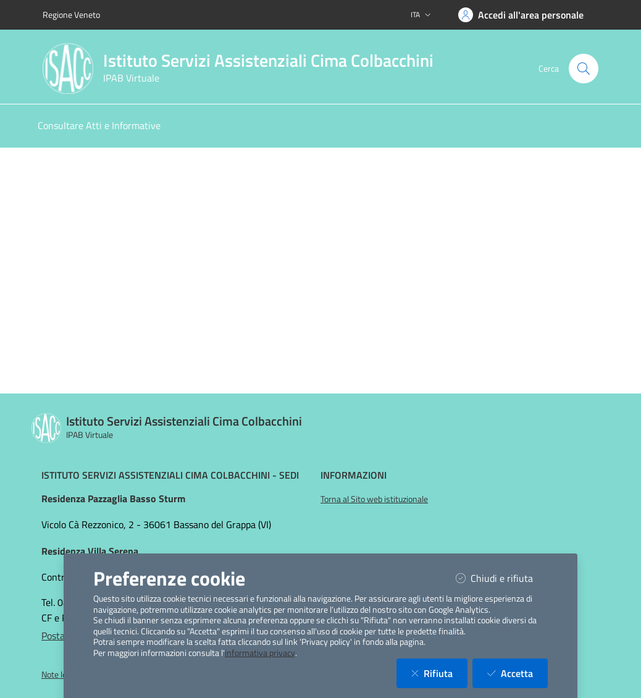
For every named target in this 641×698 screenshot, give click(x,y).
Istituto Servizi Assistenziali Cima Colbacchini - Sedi (170, 475)
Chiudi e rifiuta (502, 578)
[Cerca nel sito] (583, 68)
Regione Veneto (71, 14)
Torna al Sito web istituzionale (374, 499)
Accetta (517, 673)
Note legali (60, 674)
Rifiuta (439, 673)
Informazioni (353, 475)
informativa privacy (260, 653)
